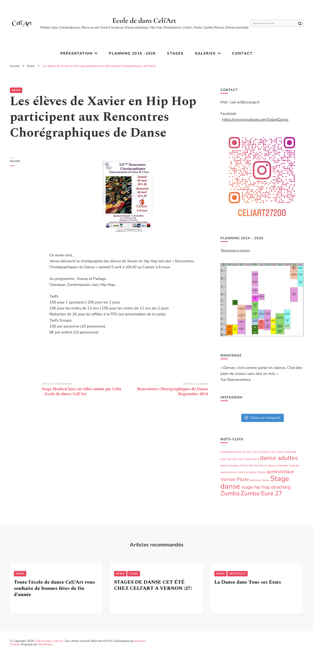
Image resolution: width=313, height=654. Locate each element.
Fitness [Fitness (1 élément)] (261, 472)
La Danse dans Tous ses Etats (247, 582)
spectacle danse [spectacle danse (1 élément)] (259, 480)
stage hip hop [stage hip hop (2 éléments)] (255, 487)
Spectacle (237, 573)
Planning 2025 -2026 (132, 53)
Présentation (76, 53)
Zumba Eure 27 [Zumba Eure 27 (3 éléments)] (261, 493)
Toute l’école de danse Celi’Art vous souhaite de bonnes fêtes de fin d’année (54, 588)
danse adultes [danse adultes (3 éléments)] (279, 458)
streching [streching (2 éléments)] (280, 487)
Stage (133, 573)
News (16, 90)
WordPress (45, 644)
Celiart (15, 161)
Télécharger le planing (235, 250)
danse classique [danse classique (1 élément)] (229, 465)
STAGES (175, 53)
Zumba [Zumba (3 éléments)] (230, 493)
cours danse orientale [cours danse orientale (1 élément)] (283, 452)
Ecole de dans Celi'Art (144, 20)
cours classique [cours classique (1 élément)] (261, 452)
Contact (242, 53)
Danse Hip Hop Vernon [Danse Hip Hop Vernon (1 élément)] (253, 465)
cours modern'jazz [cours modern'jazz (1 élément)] (248, 459)
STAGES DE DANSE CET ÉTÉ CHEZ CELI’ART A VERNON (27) (153, 585)
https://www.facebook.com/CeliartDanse (255, 119)
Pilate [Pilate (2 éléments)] (243, 479)
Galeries (205, 53)
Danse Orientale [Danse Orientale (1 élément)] (278, 465)
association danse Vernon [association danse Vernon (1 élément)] (235, 452)
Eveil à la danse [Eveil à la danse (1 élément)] (247, 472)
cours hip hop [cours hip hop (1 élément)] (228, 459)
